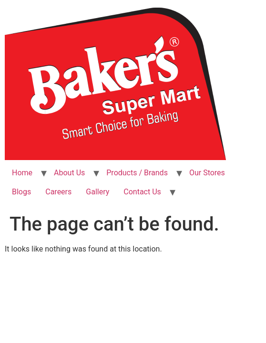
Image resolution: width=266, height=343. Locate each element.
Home (22, 172)
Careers (58, 191)
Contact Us (142, 191)
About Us (69, 172)
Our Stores (207, 172)
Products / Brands (137, 172)
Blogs (21, 191)
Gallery (97, 191)
